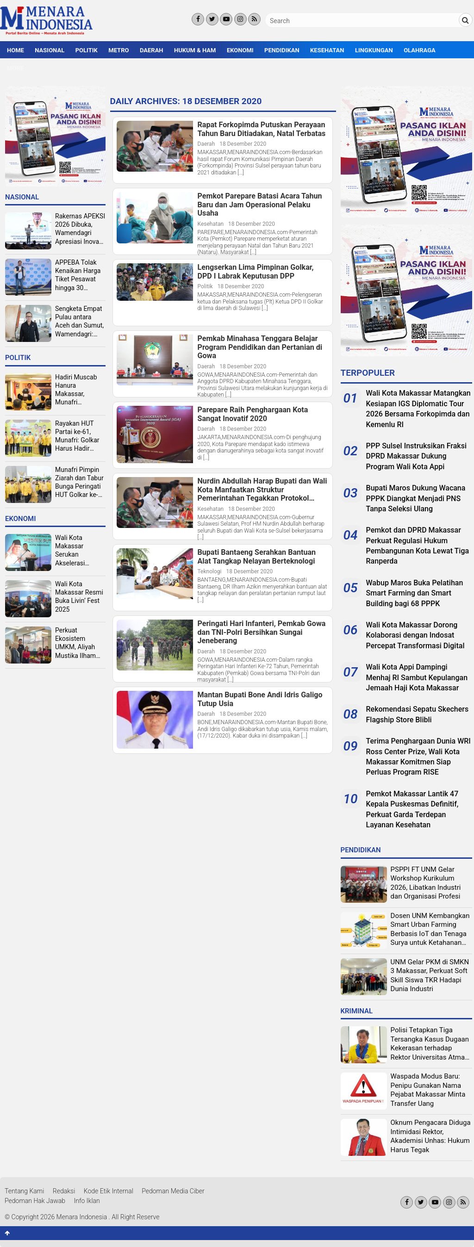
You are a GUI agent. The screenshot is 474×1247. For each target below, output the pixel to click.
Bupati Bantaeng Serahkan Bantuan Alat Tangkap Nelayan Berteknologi (257, 556)
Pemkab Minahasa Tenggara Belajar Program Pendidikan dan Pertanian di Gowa (260, 347)
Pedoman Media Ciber (173, 1191)
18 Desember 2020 (242, 144)
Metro (118, 50)
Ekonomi (240, 50)
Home (15, 50)
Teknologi (210, 571)
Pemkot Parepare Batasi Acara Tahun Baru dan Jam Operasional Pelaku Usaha (260, 204)
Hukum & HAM (195, 50)
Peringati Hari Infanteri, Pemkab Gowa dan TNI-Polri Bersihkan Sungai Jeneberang (262, 632)
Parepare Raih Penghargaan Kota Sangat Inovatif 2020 (253, 414)
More (15, 68)
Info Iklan (87, 1200)
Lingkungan (374, 50)
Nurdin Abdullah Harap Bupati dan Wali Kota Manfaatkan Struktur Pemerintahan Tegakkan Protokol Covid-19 (262, 490)
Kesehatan (327, 50)
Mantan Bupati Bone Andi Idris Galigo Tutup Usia (260, 699)
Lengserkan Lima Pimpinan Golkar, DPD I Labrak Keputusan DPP (256, 271)
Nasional (49, 50)
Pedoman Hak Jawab (35, 1200)
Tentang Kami (24, 1191)
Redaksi (64, 1191)
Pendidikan (281, 50)
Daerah (151, 50)
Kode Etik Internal (108, 1191)
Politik (86, 50)
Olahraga (420, 50)
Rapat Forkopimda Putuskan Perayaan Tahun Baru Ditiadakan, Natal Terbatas (262, 129)
